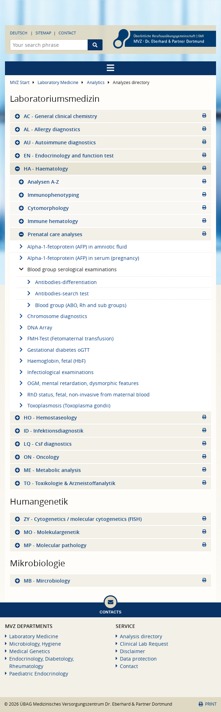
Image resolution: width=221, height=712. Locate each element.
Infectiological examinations (55, 372)
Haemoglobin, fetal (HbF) (51, 360)
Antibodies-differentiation (61, 282)
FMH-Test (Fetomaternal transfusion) (65, 338)
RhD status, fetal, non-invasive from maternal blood (83, 394)
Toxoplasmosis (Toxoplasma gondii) (63, 405)
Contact (67, 32)
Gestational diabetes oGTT (53, 349)
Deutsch (18, 32)
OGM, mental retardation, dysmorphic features (78, 383)
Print (208, 704)
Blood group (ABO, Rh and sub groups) (75, 305)
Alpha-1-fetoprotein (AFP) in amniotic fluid (72, 246)
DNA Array (34, 327)
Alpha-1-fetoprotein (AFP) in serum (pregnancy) (78, 258)
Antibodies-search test (57, 293)
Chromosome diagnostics (52, 316)
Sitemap (43, 32)
